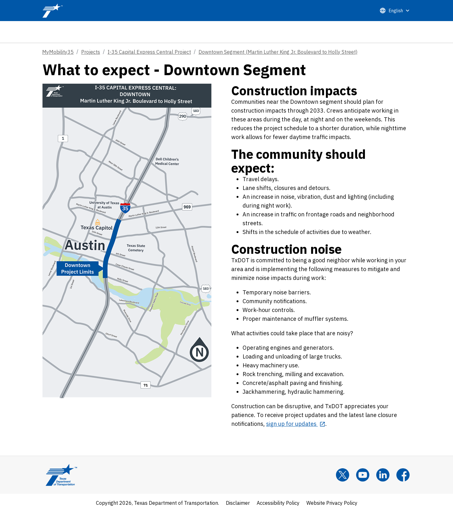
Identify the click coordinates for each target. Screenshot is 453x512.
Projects (90, 52)
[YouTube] (362, 474)
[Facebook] (403, 474)
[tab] (394, 32)
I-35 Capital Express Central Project (149, 52)
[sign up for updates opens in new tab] (295, 423)
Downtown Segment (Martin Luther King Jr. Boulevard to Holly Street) (278, 52)
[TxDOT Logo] (52, 10)
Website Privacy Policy (331, 503)
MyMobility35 (58, 52)
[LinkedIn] (382, 474)
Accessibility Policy (278, 503)
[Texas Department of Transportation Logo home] (61, 475)
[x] (342, 474)
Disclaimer (238, 503)
